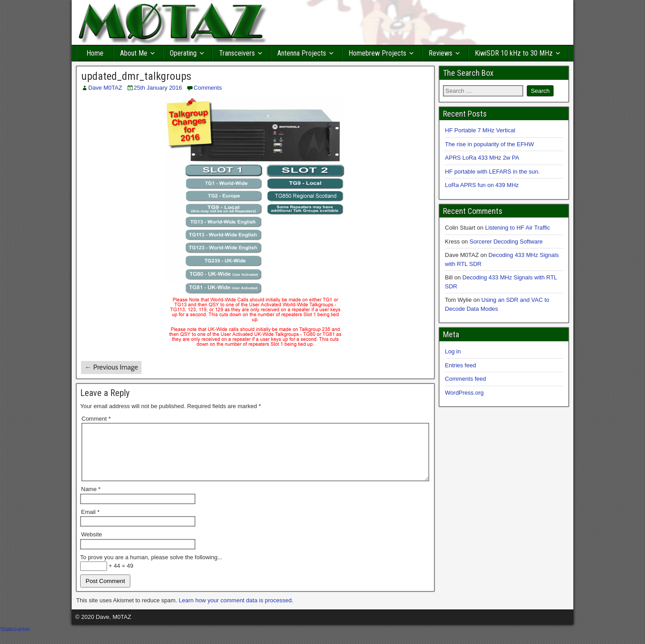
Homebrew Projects (377, 53)
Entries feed (460, 365)
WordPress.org (464, 392)
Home (94, 53)
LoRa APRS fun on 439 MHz (482, 185)
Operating (183, 53)
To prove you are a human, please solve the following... (151, 568)
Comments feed (465, 378)
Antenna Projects (301, 53)
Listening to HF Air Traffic (517, 227)
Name (90, 499)
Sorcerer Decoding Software (505, 241)
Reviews (440, 53)
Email (90, 522)
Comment (96, 418)
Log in (452, 351)
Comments (208, 87)
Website (91, 545)
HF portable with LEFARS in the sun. (492, 171)
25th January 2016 (158, 87)
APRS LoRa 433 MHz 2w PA (482, 157)
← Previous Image (111, 367)
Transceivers (237, 53)
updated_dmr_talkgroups (136, 76)
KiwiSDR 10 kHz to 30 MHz (514, 53)
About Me (133, 53)
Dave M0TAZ (105, 87)
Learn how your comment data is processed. (236, 611)
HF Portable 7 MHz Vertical (480, 130)
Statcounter (15, 639)
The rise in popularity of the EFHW (489, 144)
